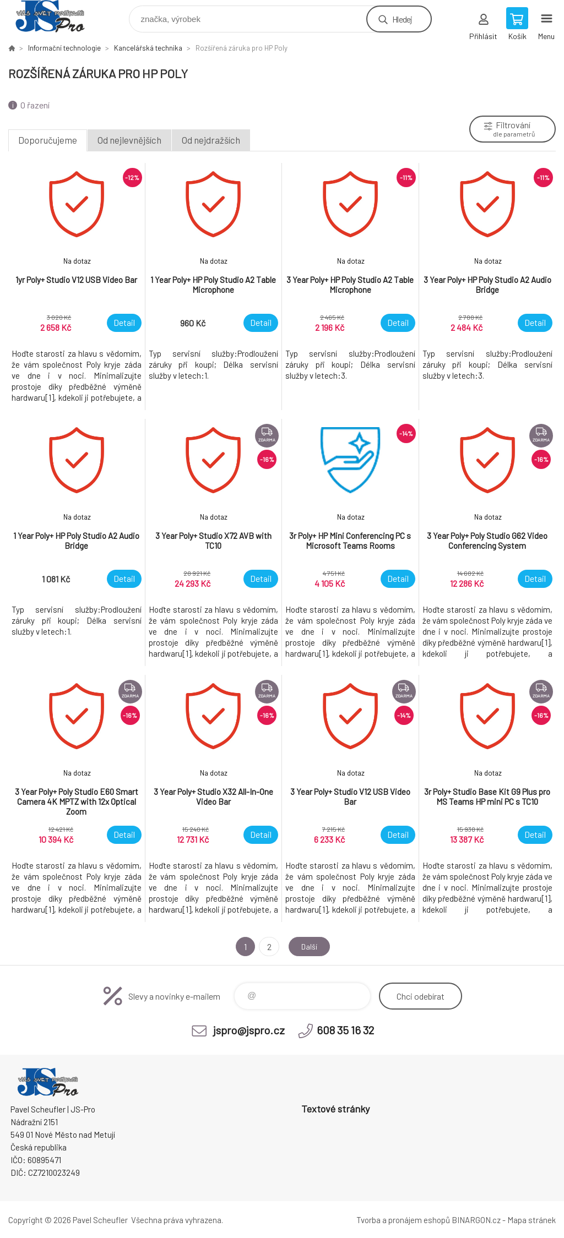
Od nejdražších (211, 139)
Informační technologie (64, 47)
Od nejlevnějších (129, 139)
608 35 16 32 (345, 1030)
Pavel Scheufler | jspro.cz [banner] (57, 16)
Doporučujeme (47, 139)
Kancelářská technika (148, 47)
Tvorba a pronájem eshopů (403, 1220)
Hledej (402, 19)
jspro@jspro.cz (249, 1030)
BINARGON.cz (476, 1220)
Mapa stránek (531, 1220)
